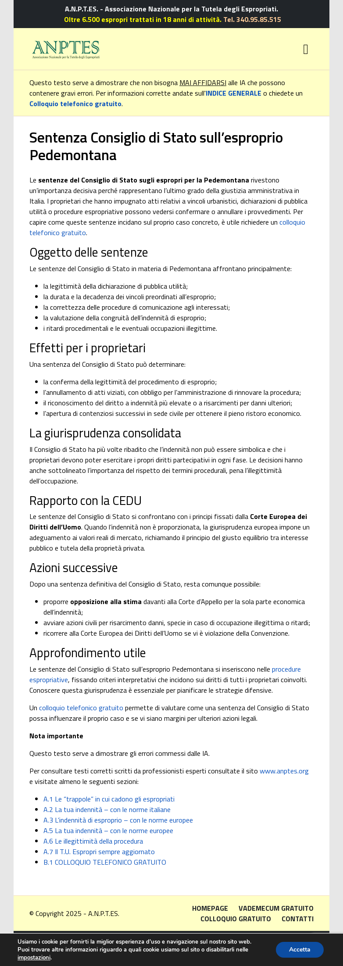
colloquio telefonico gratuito (81, 707)
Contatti (298, 918)
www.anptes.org (284, 771)
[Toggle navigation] (306, 49)
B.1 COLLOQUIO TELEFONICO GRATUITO (104, 862)
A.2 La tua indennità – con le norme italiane (107, 809)
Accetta (300, 949)
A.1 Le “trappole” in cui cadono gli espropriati (109, 799)
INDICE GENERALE (233, 93)
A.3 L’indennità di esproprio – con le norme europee (118, 820)
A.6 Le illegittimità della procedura (93, 841)
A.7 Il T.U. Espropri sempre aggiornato (99, 851)
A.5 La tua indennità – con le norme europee (108, 830)
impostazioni (34, 958)
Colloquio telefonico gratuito (75, 103)
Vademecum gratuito (276, 908)
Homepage (210, 908)
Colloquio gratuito (235, 918)
